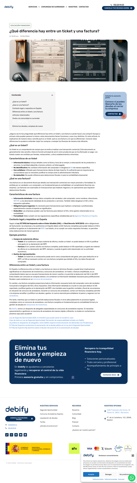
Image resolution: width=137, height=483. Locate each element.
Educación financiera (20, 26)
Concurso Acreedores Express (51, 414)
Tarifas (42, 422)
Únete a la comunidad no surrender (26, 120)
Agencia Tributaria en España (86, 216)
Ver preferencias (126, 474)
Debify (14, 309)
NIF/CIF (16, 201)
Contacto (75, 426)
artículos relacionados (21, 115)
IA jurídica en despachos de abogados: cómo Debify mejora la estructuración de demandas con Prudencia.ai (51, 323)
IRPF (43, 228)
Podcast (75, 422)
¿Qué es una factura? (20, 105)
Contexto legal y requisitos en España (26, 108)
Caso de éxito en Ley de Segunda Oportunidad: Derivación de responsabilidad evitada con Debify (46, 320)
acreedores (13, 296)
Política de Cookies (98, 479)
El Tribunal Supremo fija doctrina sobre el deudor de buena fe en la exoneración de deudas (44, 328)
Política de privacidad (111, 479)
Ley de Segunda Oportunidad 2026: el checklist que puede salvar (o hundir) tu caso (41, 318)
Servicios (34, 7)
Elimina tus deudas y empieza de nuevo (27, 126)
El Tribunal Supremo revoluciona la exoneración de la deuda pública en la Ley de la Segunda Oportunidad (49, 325)
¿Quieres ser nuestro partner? (83, 430)
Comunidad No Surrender (54, 7)
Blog (74, 418)
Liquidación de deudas (49, 418)
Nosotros (72, 7)
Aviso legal (121, 479)
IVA (71, 168)
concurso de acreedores (42, 279)
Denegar (108, 474)
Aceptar (91, 474)
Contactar (84, 7)
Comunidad (76, 414)
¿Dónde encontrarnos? (49, 426)
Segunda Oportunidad (48, 410)
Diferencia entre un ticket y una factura (27, 112)
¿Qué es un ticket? (19, 102)
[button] (133, 456)
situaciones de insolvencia (36, 305)
